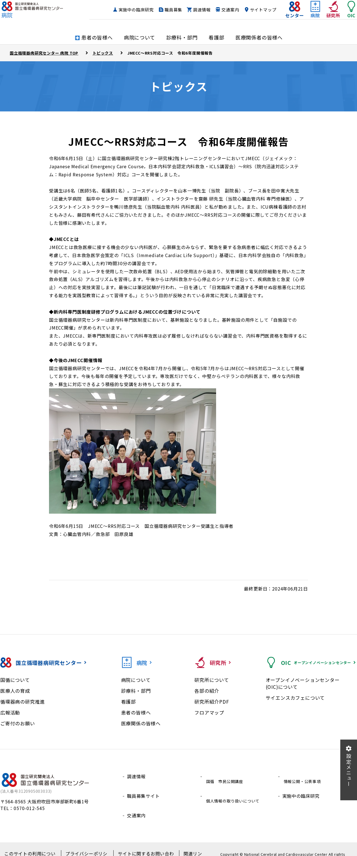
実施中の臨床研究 (162, 10)
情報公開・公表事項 (303, 776)
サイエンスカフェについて (295, 697)
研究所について (211, 679)
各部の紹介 (206, 690)
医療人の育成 (15, 690)
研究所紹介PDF (211, 701)
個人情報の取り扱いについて (235, 789)
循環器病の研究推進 (22, 701)
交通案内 (256, 10)
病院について (136, 679)
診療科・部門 (136, 690)
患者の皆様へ (136, 712)
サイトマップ (252, 20)
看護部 (128, 701)
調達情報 (228, 10)
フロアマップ (209, 712)
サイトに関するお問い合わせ (140, 845)
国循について (15, 679)
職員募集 (199, 10)
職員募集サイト (143, 789)
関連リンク (186, 845)
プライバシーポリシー (84, 845)
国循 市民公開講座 (226, 776)
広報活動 (10, 712)
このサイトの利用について (30, 845)
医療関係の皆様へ (141, 723)
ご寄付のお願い (17, 723)
